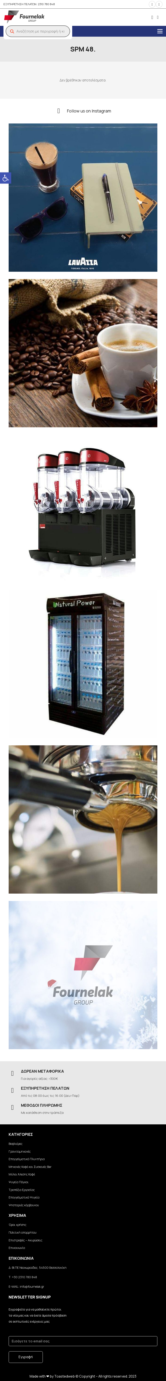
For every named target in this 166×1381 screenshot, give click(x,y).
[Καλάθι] (158, 17)
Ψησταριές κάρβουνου (24, 1205)
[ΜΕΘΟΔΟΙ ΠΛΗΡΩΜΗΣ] (15, 1107)
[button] (5, 178)
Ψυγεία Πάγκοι (19, 1182)
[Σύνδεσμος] (24, 17)
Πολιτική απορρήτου (23, 1232)
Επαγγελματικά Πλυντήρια (27, 1159)
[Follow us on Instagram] (61, 111)
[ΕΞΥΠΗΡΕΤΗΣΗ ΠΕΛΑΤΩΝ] (15, 1090)
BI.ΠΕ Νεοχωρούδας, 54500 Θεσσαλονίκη (39, 1268)
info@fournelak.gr (32, 1286)
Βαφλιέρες (15, 1144)
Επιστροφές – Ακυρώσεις (25, 1240)
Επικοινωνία (17, 1248)
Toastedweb (64, 1376)
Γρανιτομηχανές (20, 1151)
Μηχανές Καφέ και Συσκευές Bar (30, 1167)
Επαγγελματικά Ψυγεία (24, 1197)
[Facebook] (159, 4)
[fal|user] (152, 17)
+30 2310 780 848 (24, 1277)
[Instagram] (152, 4)
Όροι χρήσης (17, 1225)
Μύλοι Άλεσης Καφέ (22, 1174)
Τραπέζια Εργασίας (22, 1190)
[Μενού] (160, 31)
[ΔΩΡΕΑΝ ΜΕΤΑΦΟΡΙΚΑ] (15, 1073)
